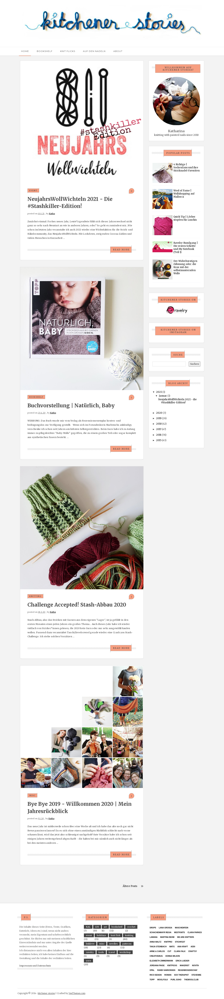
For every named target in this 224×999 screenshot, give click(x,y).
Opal (152, 970)
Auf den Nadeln (94, 51)
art (105, 926)
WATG (172, 947)
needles (113, 943)
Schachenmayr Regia (160, 932)
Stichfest (180, 942)
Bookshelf (44, 51)
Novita (195, 965)
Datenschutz (44, 965)
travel (112, 952)
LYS (97, 926)
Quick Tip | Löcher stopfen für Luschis (185, 218)
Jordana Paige (157, 965)
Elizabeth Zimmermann (161, 961)
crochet (131, 926)
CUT (169, 951)
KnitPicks (172, 965)
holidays (101, 935)
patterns (127, 943)
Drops (153, 928)
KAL (88, 926)
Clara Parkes (195, 932)
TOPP (152, 980)
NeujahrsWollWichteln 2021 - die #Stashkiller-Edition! (177, 401)
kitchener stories (46, 993)
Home (25, 51)
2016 (158, 434)
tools (101, 952)
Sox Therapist (181, 975)
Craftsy (192, 951)
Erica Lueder (182, 961)
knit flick (115, 935)
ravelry (90, 952)
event (33, 190)
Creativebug (156, 956)
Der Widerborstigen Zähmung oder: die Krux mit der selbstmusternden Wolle (185, 267)
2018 (159, 423)
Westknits (179, 932)
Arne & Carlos (157, 951)
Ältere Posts (130, 886)
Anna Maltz (155, 942)
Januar (163, 395)
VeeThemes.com (77, 993)
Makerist (184, 965)
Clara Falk (180, 951)
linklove (90, 943)
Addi (193, 947)
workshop (125, 952)
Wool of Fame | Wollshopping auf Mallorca (184, 193)
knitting (35, 596)
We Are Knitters (185, 937)
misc (32, 795)
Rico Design (156, 975)
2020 (159, 412)
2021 (159, 392)
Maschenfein (181, 928)
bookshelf (36, 397)
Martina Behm (167, 937)
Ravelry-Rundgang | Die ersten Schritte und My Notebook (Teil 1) (185, 247)
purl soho (176, 980)
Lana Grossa (165, 928)
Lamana (153, 937)
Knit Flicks (67, 51)
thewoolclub (191, 980)
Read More (121, 249)
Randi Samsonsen (166, 970)
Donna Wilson (172, 956)
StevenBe (196, 975)
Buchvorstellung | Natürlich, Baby (71, 405)
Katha (52, 213)
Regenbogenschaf (187, 970)
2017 (158, 429)
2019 (158, 418)
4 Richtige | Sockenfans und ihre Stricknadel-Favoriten (186, 167)
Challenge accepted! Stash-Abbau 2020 (76, 604)
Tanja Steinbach (158, 947)
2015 (158, 440)
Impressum (25, 965)
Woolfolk (162, 980)
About (117, 51)
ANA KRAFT (182, 947)
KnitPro (168, 942)
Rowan (167, 975)
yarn (88, 960)
